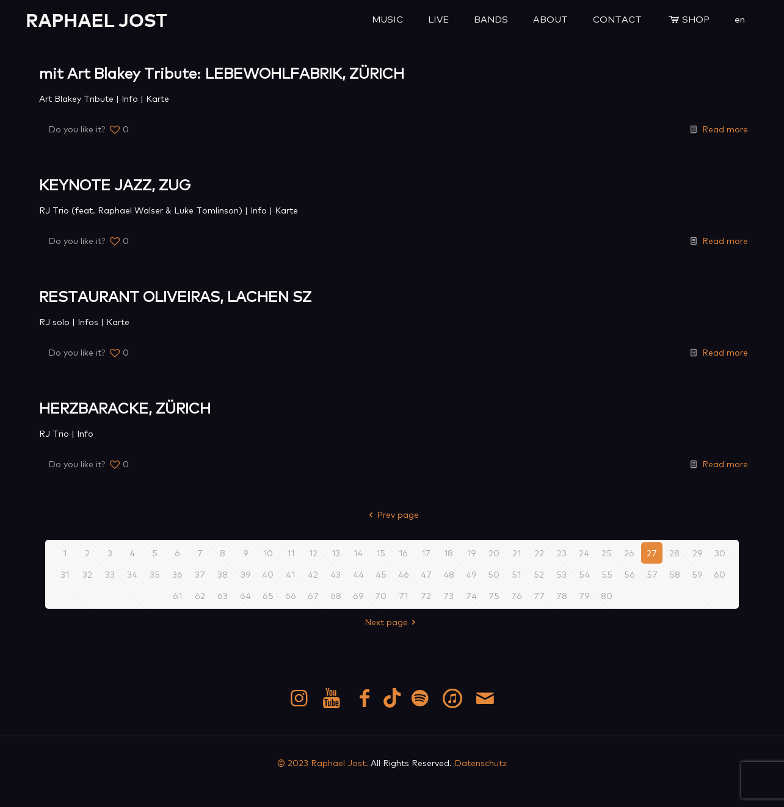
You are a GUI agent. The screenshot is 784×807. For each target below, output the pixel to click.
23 (562, 552)
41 (290, 573)
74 (471, 595)
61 (177, 595)
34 (132, 573)
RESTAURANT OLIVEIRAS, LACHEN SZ (175, 295)
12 (313, 552)
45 (381, 573)
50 (493, 573)
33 (110, 573)
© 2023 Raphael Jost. (322, 762)
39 (245, 573)
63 (222, 595)
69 (358, 595)
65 (268, 595)
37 (200, 573)
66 (290, 595)
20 (493, 552)
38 (222, 573)
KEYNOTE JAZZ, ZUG (115, 183)
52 (539, 573)
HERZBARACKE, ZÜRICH (125, 407)
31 (64, 573)
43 (335, 573)
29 (697, 552)
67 (313, 595)
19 (471, 552)
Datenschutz (480, 762)
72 (426, 595)
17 (425, 552)
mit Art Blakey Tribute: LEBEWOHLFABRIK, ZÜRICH (221, 72)
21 (516, 552)
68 (335, 595)
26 (629, 552)
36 (177, 573)
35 (155, 573)
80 (606, 595)
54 (584, 573)
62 (200, 595)
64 (245, 595)
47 (426, 573)
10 (268, 552)
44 (358, 573)
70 (381, 595)
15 (380, 552)
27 (652, 552)
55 (606, 573)
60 (719, 573)
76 (516, 595)
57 (652, 573)
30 (719, 552)
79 (584, 595)
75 (493, 595)
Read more (725, 128)
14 (358, 552)
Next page (392, 621)
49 (471, 573)
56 (629, 573)
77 (539, 595)
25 (606, 552)
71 (403, 595)
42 (313, 573)
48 (448, 573)
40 (268, 573)
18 (448, 552)
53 (561, 573)
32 (87, 573)
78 (561, 595)
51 (516, 573)
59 (697, 573)
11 (290, 552)
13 (336, 552)
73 (448, 595)
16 (403, 552)
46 (403, 573)
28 (674, 552)
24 (584, 552)
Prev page (392, 514)
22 (539, 552)
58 (674, 573)
